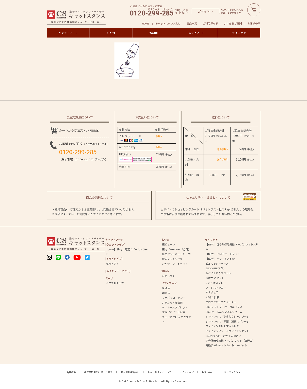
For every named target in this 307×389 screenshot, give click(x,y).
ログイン (207, 11)
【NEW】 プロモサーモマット (223, 254)
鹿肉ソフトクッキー (173, 259)
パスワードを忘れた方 (232, 10)
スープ (109, 278)
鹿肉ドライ (112, 263)
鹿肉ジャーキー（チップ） (177, 254)
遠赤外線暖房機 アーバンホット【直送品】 (230, 340)
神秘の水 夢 (212, 297)
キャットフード (68, 33)
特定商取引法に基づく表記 (98, 372)
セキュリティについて (159, 372)
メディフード (196, 33)
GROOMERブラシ (216, 268)
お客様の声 (253, 23)
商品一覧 (192, 23)
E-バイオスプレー (216, 283)
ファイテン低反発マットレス (222, 326)
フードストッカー (216, 287)
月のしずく (168, 276)
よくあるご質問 (233, 23)
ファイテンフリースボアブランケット (227, 331)
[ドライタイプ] (114, 258)
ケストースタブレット (175, 307)
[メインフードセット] (117, 271)
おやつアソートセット (175, 264)
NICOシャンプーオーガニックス (224, 307)
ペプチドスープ (115, 283)
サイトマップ (186, 372)
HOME (145, 23)
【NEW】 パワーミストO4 (220, 258)
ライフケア (239, 33)
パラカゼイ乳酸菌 (172, 302)
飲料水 (153, 33)
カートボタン (253, 9)
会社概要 (71, 372)
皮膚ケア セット (215, 278)
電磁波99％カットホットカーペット (226, 345)
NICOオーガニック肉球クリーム (224, 312)
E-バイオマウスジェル (218, 273)
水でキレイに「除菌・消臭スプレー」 (227, 321)
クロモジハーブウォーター (221, 302)
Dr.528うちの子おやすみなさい (223, 336)
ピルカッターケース (217, 263)
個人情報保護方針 (130, 372)
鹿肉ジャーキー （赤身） (176, 249)
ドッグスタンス (232, 372)
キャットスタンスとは (168, 23)
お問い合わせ (209, 372)
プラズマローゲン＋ (173, 298)
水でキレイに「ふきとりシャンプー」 (227, 316)
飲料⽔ (165, 271)
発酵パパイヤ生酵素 (173, 312)
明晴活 (166, 293)
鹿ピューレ (168, 244)
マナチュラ (212, 292)
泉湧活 (166, 288)
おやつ (111, 33)
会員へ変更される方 (231, 13)
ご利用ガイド (210, 23)
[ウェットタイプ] (115, 244)
